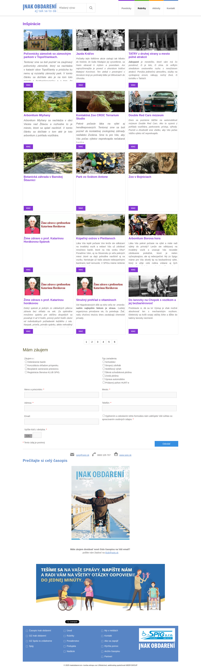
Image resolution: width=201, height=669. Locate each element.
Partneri (108, 656)
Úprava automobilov (115, 379)
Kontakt (171, 8)
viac (28, 85)
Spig (31, 646)
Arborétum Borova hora (144, 238)
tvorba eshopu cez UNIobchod (95, 665)
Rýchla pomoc (111, 646)
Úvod (69, 630)
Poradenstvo (73, 641)
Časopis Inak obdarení (40, 630)
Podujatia (71, 646)
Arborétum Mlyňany (37, 115)
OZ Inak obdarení (37, 635)
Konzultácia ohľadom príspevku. (43, 365)
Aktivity (156, 8)
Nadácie (71, 651)
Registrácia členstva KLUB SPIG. (43, 372)
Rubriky (142, 8)
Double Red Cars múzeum (146, 115)
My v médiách (111, 630)
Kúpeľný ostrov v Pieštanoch (95, 238)
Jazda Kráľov (85, 53)
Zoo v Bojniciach (140, 176)
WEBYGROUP (131, 665)
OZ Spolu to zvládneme (40, 641)
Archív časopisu (112, 651)
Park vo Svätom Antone (92, 176)
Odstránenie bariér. (36, 362)
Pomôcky (126, 8)
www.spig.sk (125, 455)
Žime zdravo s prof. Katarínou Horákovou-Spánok (44, 240)
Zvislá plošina (112, 376)
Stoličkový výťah (113, 369)
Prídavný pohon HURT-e (117, 382)
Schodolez (110, 362)
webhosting (112, 665)
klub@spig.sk (111, 552)
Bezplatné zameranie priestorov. (43, 369)
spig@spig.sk (82, 455)
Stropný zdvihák (113, 365)
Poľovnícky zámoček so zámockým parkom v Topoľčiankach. (47, 55)
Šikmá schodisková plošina (118, 372)
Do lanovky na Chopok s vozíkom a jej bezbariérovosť (152, 301)
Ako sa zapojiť (111, 641)
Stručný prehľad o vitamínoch (96, 300)
